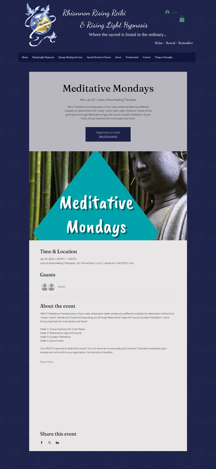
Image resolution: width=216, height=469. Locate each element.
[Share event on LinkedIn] (57, 442)
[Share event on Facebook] (41, 442)
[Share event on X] (49, 442)
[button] (182, 18)
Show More (46, 361)
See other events (108, 136)
